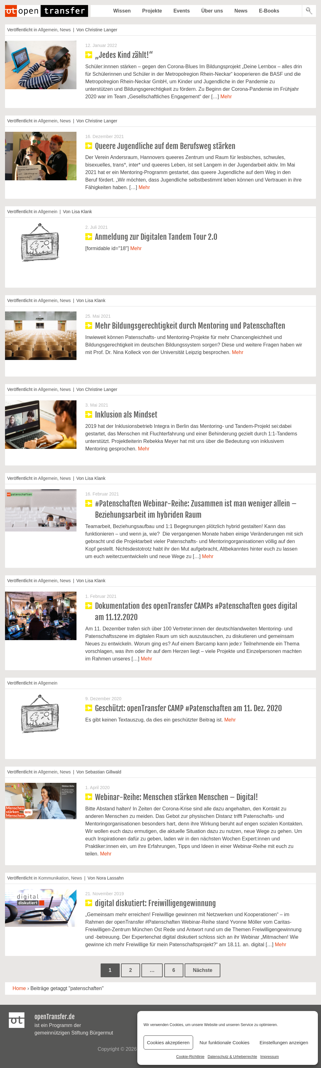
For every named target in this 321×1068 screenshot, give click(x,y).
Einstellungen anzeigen (284, 1042)
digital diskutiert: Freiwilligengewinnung (155, 903)
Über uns (212, 10)
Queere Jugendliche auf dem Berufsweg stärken (165, 146)
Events (181, 10)
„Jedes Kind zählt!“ (124, 55)
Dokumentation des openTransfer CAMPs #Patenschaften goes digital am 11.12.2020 (196, 611)
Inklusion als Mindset (126, 414)
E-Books (269, 10)
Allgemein (47, 29)
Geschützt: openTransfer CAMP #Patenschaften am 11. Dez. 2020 (188, 708)
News (241, 10)
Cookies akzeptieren (168, 1042)
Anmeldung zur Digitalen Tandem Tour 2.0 (156, 237)
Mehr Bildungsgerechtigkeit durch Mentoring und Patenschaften (190, 326)
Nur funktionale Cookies (225, 1042)
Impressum (269, 1057)
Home (19, 988)
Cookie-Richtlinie (190, 1057)
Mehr (226, 96)
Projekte (152, 10)
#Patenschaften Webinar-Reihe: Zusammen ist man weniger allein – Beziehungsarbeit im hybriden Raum (196, 509)
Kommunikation (53, 878)
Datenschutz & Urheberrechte (232, 1057)
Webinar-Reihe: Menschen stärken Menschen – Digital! (176, 797)
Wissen (122, 10)
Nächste (202, 970)
